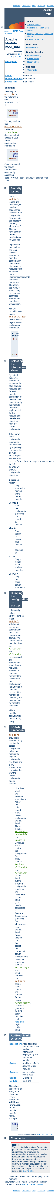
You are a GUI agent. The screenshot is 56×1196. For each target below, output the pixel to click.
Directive (16, 1038)
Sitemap (50, 5)
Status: (8, 75)
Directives (26, 5)
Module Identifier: (14, 78)
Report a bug (33, 62)
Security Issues (33, 24)
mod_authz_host (13, 127)
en (19, 54)
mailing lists (28, 1171)
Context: (14, 1072)
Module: (14, 1081)
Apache (7, 31)
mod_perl (19, 1022)
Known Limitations (35, 39)
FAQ (34, 5)
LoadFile (20, 840)
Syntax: (13, 1063)
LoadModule (21, 834)
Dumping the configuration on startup (19, 599)
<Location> (10, 132)
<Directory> (22, 967)
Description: (11, 61)
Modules (16, 5)
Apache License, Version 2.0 (33, 1184)
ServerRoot (21, 831)
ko (20, 56)
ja (15, 56)
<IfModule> (15, 654)
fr (11, 56)
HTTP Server (19, 31)
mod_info (9, 94)
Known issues (33, 59)
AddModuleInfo (32, 47)
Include (19, 864)
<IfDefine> (15, 649)
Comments (32, 70)
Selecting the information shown (18, 366)
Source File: (11, 82)
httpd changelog (34, 55)
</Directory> (22, 1003)
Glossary (41, 5)
